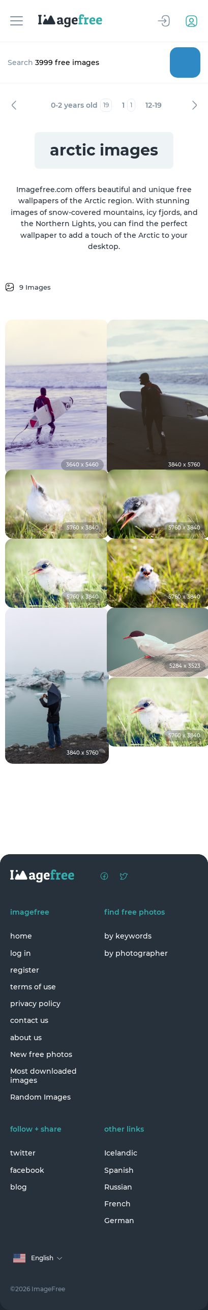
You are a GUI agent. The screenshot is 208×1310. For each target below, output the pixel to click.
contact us (29, 1020)
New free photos (41, 1054)
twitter (23, 1153)
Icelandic (120, 1153)
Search (185, 62)
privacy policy (35, 1003)
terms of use (33, 986)
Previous (14, 105)
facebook (27, 1170)
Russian (118, 1187)
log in (20, 953)
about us (26, 1037)
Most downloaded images (43, 1076)
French (117, 1203)
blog (18, 1187)
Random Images (40, 1097)
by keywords (128, 936)
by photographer (136, 953)
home (21, 936)
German (119, 1220)
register (24, 970)
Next (194, 105)
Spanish (119, 1170)
